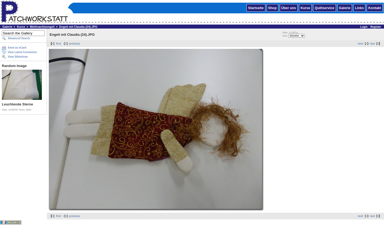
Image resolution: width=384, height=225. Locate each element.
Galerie (344, 7)
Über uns (288, 7)
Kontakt (374, 7)
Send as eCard (17, 47)
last (372, 43)
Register (375, 26)
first (58, 43)
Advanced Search (19, 38)
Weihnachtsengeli (42, 26)
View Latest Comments (22, 52)
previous (74, 43)
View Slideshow (18, 56)
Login (363, 26)
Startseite (255, 7)
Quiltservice (324, 7)
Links (359, 7)
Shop (272, 7)
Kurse (305, 7)
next (360, 43)
